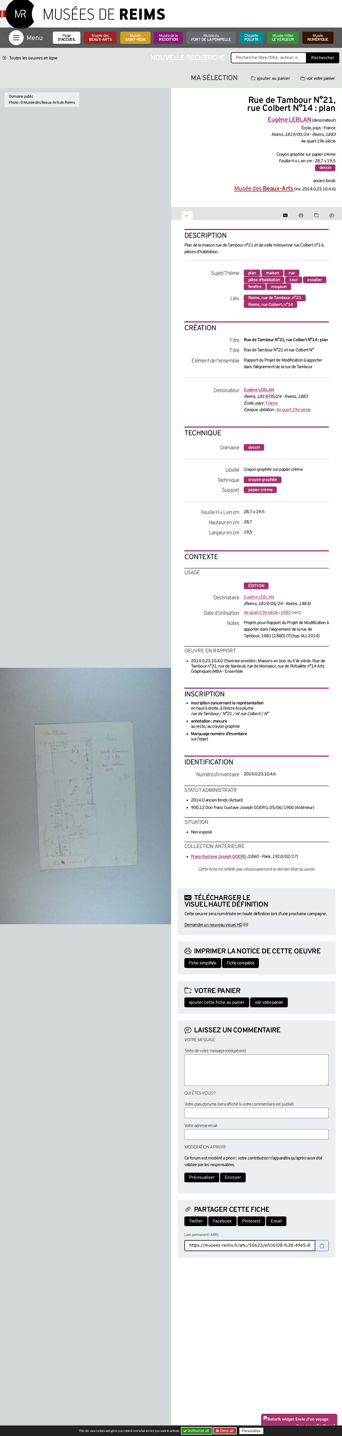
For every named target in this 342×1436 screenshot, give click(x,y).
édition (256, 586)
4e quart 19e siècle (293, 410)
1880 (286, 613)
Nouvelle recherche (188, 58)
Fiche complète (240, 963)
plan (252, 273)
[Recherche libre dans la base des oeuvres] (269, 57)
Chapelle (251, 37)
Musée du (211, 37)
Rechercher (322, 58)
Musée (135, 37)
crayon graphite (262, 480)
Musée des (100, 37)
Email (276, 1221)
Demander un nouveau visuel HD (213, 925)
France (272, 403)
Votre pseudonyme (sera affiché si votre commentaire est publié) (239, 1104)
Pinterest (251, 1221)
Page (66, 37)
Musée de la (168, 37)
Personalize (251, 1431)
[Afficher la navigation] (16, 37)
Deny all (226, 1431)
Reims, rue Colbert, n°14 (270, 305)
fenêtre (254, 287)
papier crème (260, 490)
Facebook (222, 1221)
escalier (314, 280)
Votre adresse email (200, 1126)
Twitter (196, 1221)
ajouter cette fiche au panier (217, 1002)
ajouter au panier (270, 78)
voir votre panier (317, 78)
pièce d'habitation (264, 280)
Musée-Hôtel (283, 37)
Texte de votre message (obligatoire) (215, 1051)
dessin (325, 168)
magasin (278, 287)
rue (292, 273)
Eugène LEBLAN (259, 597)
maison (272, 273)
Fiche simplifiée (203, 963)
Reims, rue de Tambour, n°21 (274, 298)
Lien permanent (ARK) (201, 1235)
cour (293, 280)
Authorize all (196, 1431)
